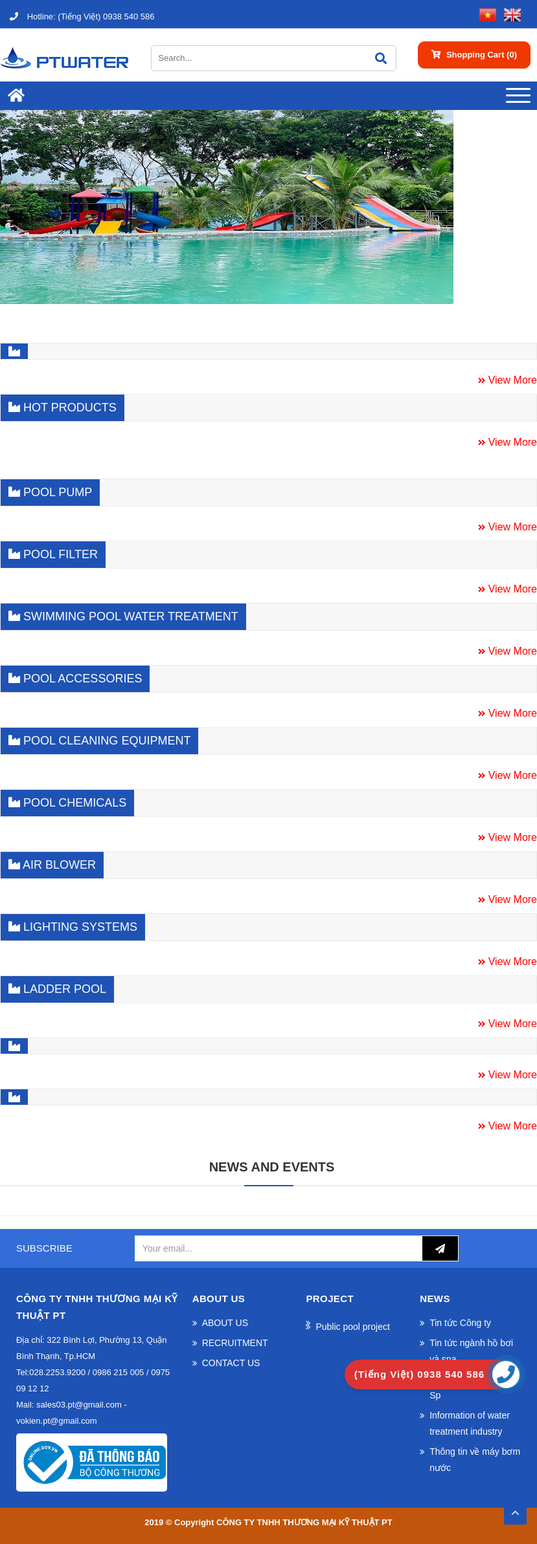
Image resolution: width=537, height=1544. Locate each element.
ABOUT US (225, 1323)
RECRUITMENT (235, 1343)
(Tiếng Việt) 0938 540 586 (82, 16)
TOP (515, 1509)
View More (511, 380)
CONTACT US (231, 1363)
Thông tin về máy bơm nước (474, 1459)
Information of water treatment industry (469, 1423)
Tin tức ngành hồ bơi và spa (471, 1351)
